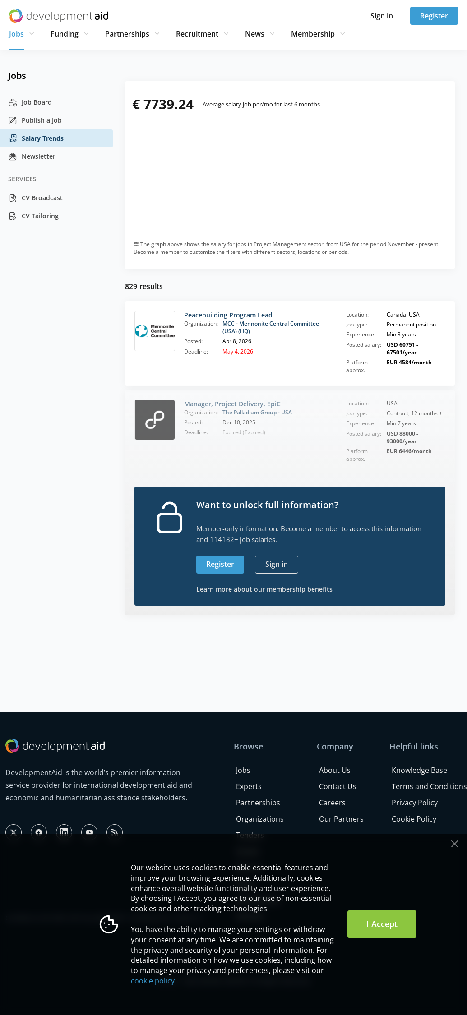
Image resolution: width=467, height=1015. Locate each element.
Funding (65, 34)
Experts (249, 786)
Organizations (260, 819)
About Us (335, 770)
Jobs (16, 34)
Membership (313, 34)
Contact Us (337, 786)
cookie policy (153, 981)
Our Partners (341, 819)
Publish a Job (35, 120)
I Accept (382, 924)
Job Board (30, 102)
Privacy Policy (415, 803)
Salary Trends (36, 138)
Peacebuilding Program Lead (228, 315)
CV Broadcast (35, 197)
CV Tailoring (33, 215)
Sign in (381, 16)
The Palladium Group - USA (257, 412)
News (254, 34)
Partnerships (127, 34)
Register (434, 16)
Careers (332, 803)
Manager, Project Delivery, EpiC (232, 404)
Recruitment (197, 34)
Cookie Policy (414, 819)
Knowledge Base (419, 770)
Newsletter (31, 156)
